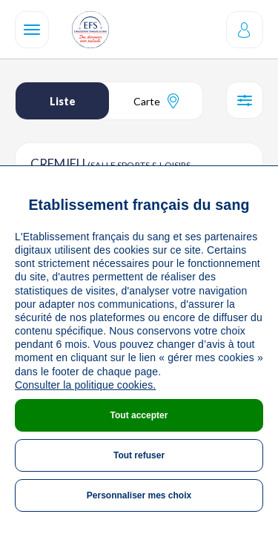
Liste (63, 101)
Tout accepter (139, 415)
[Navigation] (32, 29)
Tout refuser (139, 455)
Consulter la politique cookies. (85, 385)
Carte (156, 100)
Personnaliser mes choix (139, 495)
